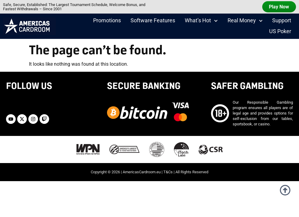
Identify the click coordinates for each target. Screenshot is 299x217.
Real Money (245, 22)
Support (281, 21)
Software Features (153, 21)
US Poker (280, 32)
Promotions (107, 21)
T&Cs (168, 168)
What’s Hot (201, 22)
